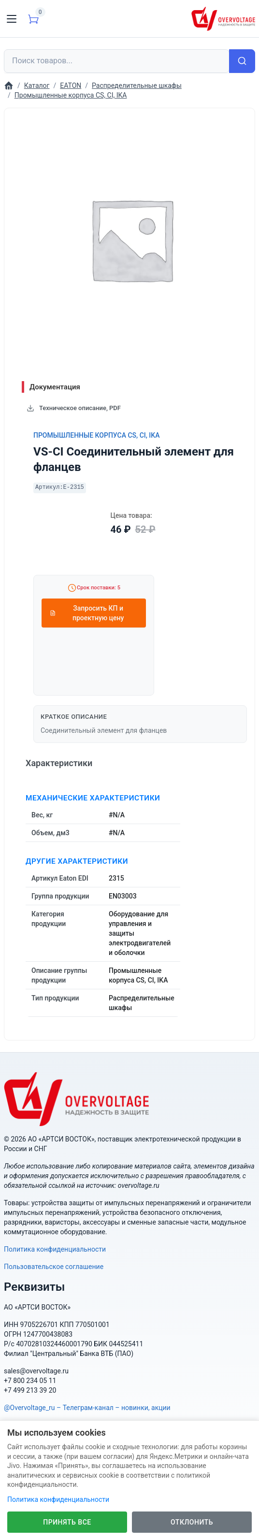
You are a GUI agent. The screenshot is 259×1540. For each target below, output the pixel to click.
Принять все (67, 1522)
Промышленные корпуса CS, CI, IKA (96, 435)
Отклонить (192, 1522)
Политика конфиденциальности (55, 1249)
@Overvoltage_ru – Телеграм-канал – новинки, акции (87, 1408)
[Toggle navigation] (11, 19)
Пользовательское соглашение (53, 1266)
